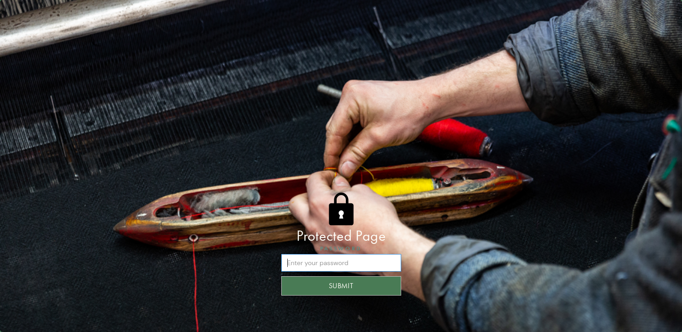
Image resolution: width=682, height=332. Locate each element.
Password (341, 248)
